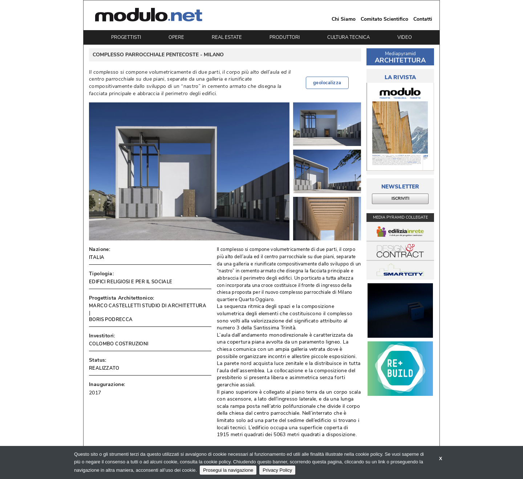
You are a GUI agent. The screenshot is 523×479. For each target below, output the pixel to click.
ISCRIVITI (400, 198)
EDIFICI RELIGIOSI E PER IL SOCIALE (131, 282)
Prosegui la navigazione (228, 470)
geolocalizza (327, 83)
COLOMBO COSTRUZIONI (119, 344)
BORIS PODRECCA (111, 319)
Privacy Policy (277, 470)
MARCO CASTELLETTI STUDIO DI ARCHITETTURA (147, 306)
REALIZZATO (104, 368)
